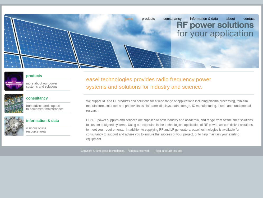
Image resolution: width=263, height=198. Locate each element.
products (148, 19)
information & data (204, 19)
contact (249, 19)
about (231, 19)
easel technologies (113, 150)
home (129, 19)
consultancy (172, 19)
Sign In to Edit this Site (168, 150)
